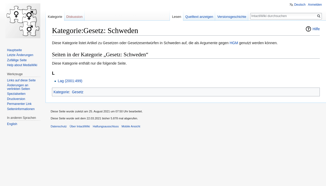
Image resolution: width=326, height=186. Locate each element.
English (12, 124)
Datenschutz (59, 126)
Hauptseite (14, 50)
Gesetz (77, 92)
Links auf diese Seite (21, 80)
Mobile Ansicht (131, 126)
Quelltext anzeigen (199, 17)
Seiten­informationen (21, 109)
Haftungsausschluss (106, 126)
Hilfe (316, 29)
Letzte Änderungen (20, 55)
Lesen (176, 17)
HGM (234, 43)
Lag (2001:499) (70, 81)
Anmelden (315, 4)
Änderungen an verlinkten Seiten (18, 87)
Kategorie (61, 92)
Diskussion (74, 17)
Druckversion (16, 99)
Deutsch (300, 4)
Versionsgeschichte (231, 17)
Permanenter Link (19, 104)
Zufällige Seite (17, 60)
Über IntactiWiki (80, 126)
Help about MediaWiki (22, 65)
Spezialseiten (16, 94)
